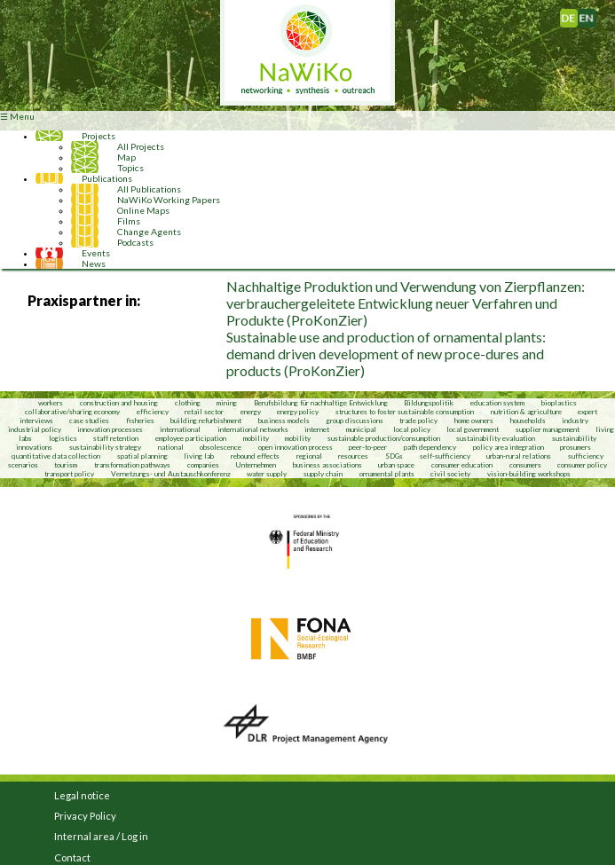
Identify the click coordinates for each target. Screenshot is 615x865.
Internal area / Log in (101, 836)
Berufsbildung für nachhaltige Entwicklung (321, 402)
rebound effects (255, 456)
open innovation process (295, 447)
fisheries (140, 420)
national (171, 447)
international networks (252, 429)
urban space (396, 464)
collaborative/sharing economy (72, 411)
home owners (473, 420)
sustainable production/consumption (383, 438)
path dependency (430, 447)
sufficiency (585, 456)
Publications (107, 178)
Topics (130, 167)
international (180, 429)
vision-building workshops (529, 473)
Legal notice (82, 795)
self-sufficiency (445, 456)
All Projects (140, 146)
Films (128, 221)
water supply (267, 473)
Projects (98, 135)
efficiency (153, 411)
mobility (256, 438)
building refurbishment (205, 420)
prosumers (575, 447)
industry (575, 420)
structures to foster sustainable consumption (404, 411)
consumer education (462, 464)
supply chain (323, 473)
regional (309, 456)
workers (50, 402)
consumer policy (582, 464)
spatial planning (142, 456)
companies (203, 464)
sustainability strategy (105, 447)
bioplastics (559, 402)
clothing (188, 402)
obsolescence (220, 447)
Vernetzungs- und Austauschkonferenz (171, 473)
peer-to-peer (368, 447)
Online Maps (143, 210)
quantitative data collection (56, 456)
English (593, 14)
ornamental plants (386, 473)
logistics (63, 438)
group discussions (355, 420)
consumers (525, 464)
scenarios (23, 464)
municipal (361, 429)
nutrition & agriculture (526, 411)
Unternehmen (255, 464)
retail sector (204, 411)
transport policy (69, 473)
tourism (65, 464)
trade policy (418, 420)
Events (96, 253)
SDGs (394, 456)
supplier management (548, 429)
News (94, 263)
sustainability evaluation (495, 438)
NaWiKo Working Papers (168, 199)
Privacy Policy (85, 816)
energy (250, 411)
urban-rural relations (518, 456)
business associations (327, 464)
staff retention (115, 438)
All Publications (149, 189)
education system (497, 402)
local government (472, 429)
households (528, 420)
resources (353, 456)
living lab (199, 456)
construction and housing (119, 402)
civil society (450, 473)
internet (316, 429)
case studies (89, 420)
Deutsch (577, 14)
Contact (72, 857)
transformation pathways (132, 464)
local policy (411, 429)
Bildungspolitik (428, 402)
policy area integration (508, 447)
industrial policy (34, 429)
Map (126, 157)
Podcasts (135, 242)
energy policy (298, 411)
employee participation (190, 438)
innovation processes (110, 429)
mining (227, 402)
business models (284, 420)
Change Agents (149, 231)
